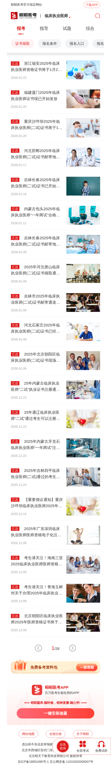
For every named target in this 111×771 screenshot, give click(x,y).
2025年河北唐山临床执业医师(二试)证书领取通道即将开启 (35, 270)
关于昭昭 (82, 734)
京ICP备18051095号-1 (33, 761)
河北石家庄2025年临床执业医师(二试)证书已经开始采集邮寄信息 (35, 328)
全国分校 (55, 734)
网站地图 (28, 734)
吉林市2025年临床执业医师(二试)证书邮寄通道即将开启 (35, 299)
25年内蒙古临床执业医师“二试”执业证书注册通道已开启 (35, 387)
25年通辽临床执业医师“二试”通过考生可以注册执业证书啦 (35, 416)
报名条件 (49, 44)
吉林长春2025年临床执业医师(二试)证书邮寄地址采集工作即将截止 (35, 241)
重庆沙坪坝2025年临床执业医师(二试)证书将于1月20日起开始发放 (36, 125)
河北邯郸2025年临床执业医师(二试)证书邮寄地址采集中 (35, 154)
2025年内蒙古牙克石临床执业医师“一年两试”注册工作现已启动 (35, 445)
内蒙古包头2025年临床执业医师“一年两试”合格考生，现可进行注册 (35, 212)
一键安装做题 (55, 713)
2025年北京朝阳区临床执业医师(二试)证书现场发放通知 (35, 357)
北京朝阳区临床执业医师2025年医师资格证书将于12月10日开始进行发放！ (37, 619)
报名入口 (77, 44)
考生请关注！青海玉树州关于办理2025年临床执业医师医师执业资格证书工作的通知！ (37, 590)
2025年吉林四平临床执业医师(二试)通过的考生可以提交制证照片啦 (35, 474)
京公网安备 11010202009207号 (71, 761)
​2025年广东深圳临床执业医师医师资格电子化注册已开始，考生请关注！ (36, 532)
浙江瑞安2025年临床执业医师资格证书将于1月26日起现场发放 (35, 67)
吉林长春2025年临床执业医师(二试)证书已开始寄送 (35, 183)
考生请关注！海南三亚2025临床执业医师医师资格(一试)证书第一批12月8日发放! (37, 561)
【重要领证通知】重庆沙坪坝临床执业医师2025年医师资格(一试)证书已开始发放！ (37, 503)
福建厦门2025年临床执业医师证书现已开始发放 (35, 95)
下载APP (92, 4)
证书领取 (22, 44)
